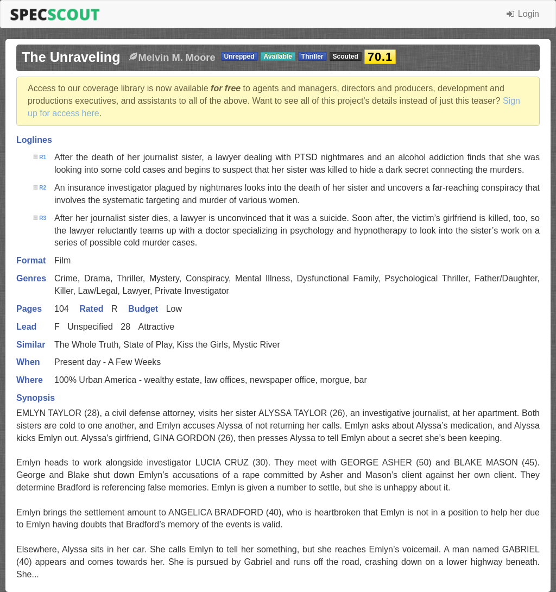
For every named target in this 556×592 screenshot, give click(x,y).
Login (523, 13)
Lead (26, 326)
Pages (29, 308)
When (28, 362)
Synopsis (35, 397)
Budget (143, 308)
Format (31, 260)
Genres (31, 278)
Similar (30, 344)
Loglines (34, 139)
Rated (91, 308)
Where (29, 380)
